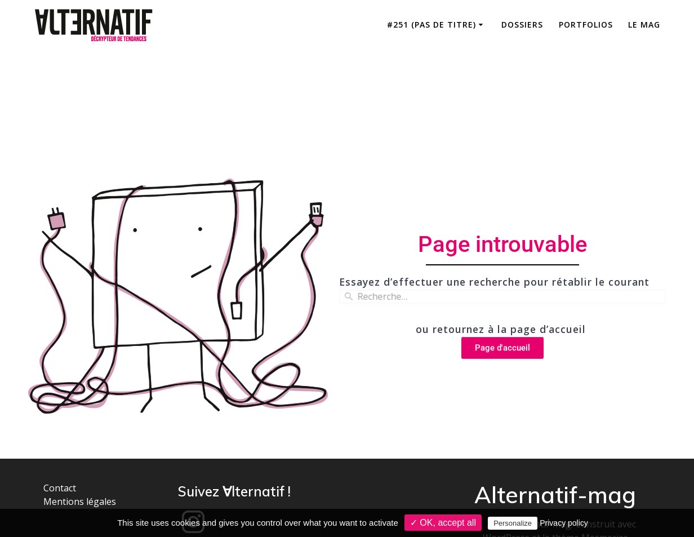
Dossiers (522, 24)
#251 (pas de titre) (431, 24)
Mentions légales (79, 501)
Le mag (644, 24)
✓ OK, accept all (443, 522)
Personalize (512, 523)
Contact (59, 488)
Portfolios (586, 24)
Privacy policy (564, 522)
